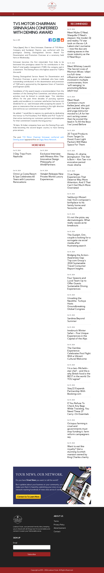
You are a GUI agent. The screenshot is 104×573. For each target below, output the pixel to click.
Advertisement (60, 528)
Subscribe (32, 554)
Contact (57, 531)
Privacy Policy (59, 525)
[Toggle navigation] (13, 14)
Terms (56, 521)
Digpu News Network (47, 140)
